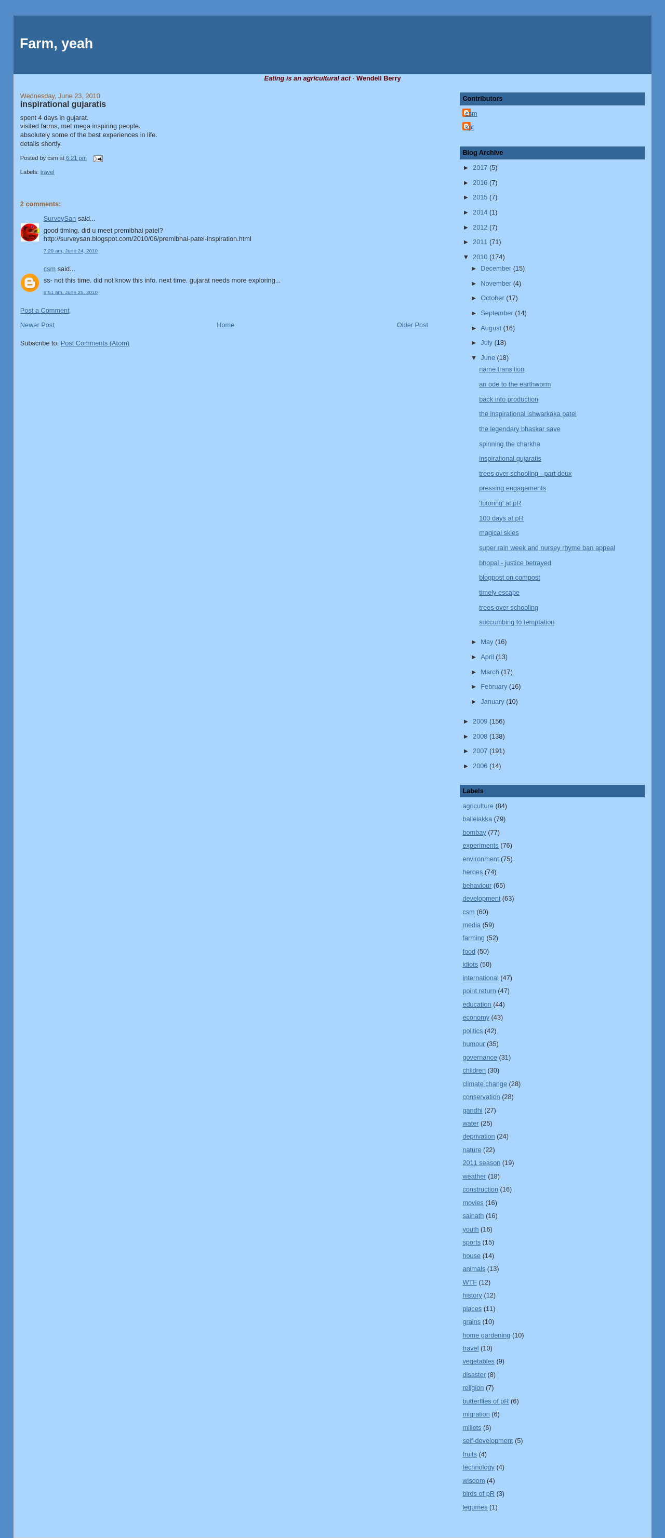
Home (225, 325)
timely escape (499, 592)
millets (471, 1428)
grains (471, 1322)
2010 (481, 257)
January (493, 701)
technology (478, 1467)
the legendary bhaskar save (519, 429)
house (471, 1256)
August (492, 328)
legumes (474, 1507)
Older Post (412, 325)
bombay (474, 832)
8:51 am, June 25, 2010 (71, 292)
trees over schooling (508, 607)
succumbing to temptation (516, 622)
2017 (481, 167)
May (488, 642)
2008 (481, 736)
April (488, 657)
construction (480, 1189)
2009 (481, 721)
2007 (481, 751)
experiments (480, 845)
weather (474, 1176)
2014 (481, 212)
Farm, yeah (56, 43)
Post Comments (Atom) (95, 343)
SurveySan (60, 218)
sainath (473, 1216)
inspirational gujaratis (63, 104)
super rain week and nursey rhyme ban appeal (547, 548)
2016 (481, 182)
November (497, 283)
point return (479, 991)
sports (471, 1242)
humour (473, 1044)
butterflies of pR (485, 1401)
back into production (508, 399)
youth (470, 1229)
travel (48, 172)
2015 (481, 197)
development (481, 898)
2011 (481, 242)
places (472, 1309)
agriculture (477, 806)
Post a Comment (45, 310)
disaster (474, 1375)
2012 (481, 227)
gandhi (472, 1110)
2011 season (481, 1163)
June (489, 358)
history (472, 1295)
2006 (481, 766)
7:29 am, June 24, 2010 (71, 250)
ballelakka (477, 819)
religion (473, 1388)
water (470, 1123)
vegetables (478, 1361)
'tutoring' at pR (500, 503)
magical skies (498, 533)
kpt (469, 127)
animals (473, 1269)
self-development (487, 1441)
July (487, 342)
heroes (472, 872)
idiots (470, 964)
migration (475, 1414)
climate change (484, 1084)
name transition (501, 369)
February (495, 686)
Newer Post (37, 325)
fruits (469, 1454)
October (493, 298)
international (480, 978)
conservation (481, 1097)
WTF (469, 1282)
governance (479, 1057)
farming (473, 938)
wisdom (473, 1480)
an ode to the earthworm (515, 384)
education (476, 1004)
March (491, 672)
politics (472, 1031)
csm (50, 269)
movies (472, 1203)
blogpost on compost (509, 577)
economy (475, 1017)
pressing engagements (512, 488)
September (498, 313)
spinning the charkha (509, 444)
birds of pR (478, 1493)
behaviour (476, 885)
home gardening (486, 1335)
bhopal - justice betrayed (515, 563)
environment (480, 859)
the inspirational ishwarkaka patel (528, 414)
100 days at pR (501, 518)
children (474, 1070)
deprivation (478, 1136)
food (468, 951)
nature (471, 1150)
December (497, 268)
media (471, 925)
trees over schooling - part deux (525, 473)
